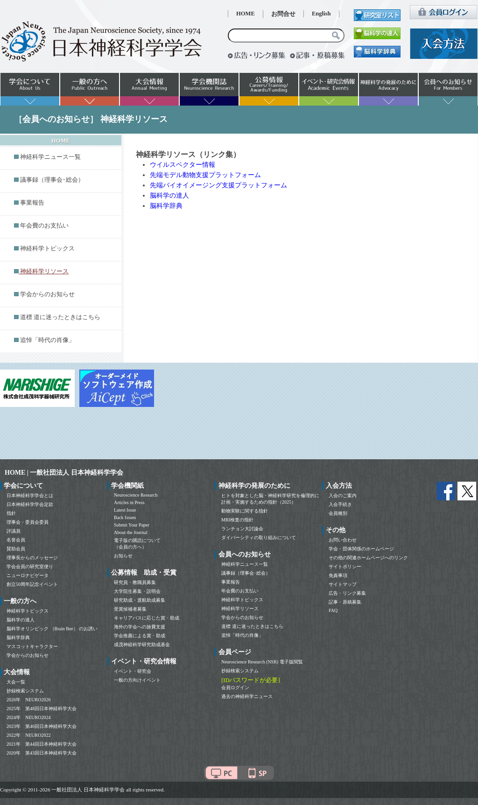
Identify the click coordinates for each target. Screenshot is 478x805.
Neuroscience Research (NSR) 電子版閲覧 (262, 661)
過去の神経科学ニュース (247, 696)
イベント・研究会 (132, 671)
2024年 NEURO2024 (28, 717)
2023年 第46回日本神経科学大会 (42, 726)
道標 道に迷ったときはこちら (60, 317)
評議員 (14, 531)
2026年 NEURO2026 (28, 699)
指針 (11, 513)
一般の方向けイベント (137, 680)
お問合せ (283, 14)
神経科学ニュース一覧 (50, 157)
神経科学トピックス (47, 248)
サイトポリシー (345, 566)
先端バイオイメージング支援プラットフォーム (218, 185)
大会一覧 (16, 681)
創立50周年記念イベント (32, 584)
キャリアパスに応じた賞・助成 (146, 617)
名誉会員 (16, 539)
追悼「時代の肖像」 (47, 340)
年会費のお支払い (44, 225)
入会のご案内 (343, 495)
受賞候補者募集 (130, 609)
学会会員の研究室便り (30, 566)
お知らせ (123, 555)
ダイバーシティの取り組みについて (258, 537)
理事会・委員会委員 (28, 522)
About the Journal (131, 532)
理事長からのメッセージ (32, 557)
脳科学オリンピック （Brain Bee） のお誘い (52, 628)
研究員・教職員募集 (135, 582)
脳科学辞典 (166, 205)
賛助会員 (16, 548)
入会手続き (340, 504)
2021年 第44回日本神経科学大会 (42, 744)
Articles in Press (129, 502)
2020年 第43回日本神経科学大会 (42, 752)
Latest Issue (125, 510)
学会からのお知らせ (47, 294)
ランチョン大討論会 (242, 528)
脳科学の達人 (169, 195)
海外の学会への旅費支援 (139, 626)
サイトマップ (343, 584)
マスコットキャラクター (32, 646)
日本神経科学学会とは (30, 495)
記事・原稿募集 (345, 602)
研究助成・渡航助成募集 (139, 600)
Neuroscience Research (136, 495)
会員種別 (338, 513)
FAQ (333, 610)
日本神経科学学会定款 (30, 504)
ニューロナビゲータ (28, 575)
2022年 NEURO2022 (28, 735)
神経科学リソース (240, 608)
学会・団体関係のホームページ (361, 548)
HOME (245, 13)
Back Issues (125, 517)
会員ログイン (235, 687)
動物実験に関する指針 (244, 510)
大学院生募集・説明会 (137, 591)
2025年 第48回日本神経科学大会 (42, 708)
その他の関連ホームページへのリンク (368, 557)
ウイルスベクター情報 (182, 164)
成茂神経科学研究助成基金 (142, 644)
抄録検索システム (25, 690)
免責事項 (338, 575)
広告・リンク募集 (347, 593)
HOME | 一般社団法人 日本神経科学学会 (64, 472)
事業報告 (32, 202)
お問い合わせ (343, 539)
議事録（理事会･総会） (52, 180)
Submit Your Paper (131, 524)
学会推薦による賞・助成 (139, 635)
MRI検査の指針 (237, 519)
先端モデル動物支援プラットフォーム (205, 174)
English (321, 13)
